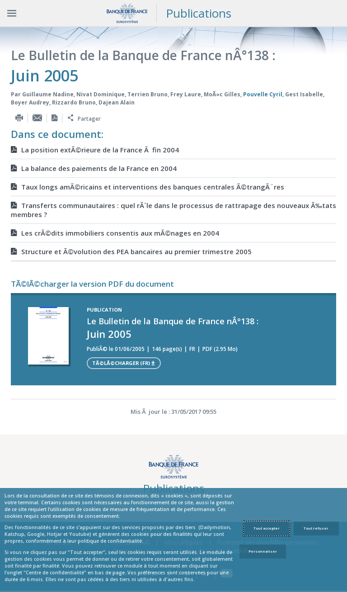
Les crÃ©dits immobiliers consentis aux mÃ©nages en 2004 (115, 232)
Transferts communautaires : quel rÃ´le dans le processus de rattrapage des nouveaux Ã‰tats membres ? (173, 210)
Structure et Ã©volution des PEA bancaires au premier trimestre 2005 (131, 251)
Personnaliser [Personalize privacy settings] (263, 551)
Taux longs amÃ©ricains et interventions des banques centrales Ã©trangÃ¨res (147, 186)
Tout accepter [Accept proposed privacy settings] (266, 528)
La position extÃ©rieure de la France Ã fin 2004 (95, 149)
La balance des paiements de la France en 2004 (94, 168)
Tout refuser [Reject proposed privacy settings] (316, 528)
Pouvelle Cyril (262, 94)
